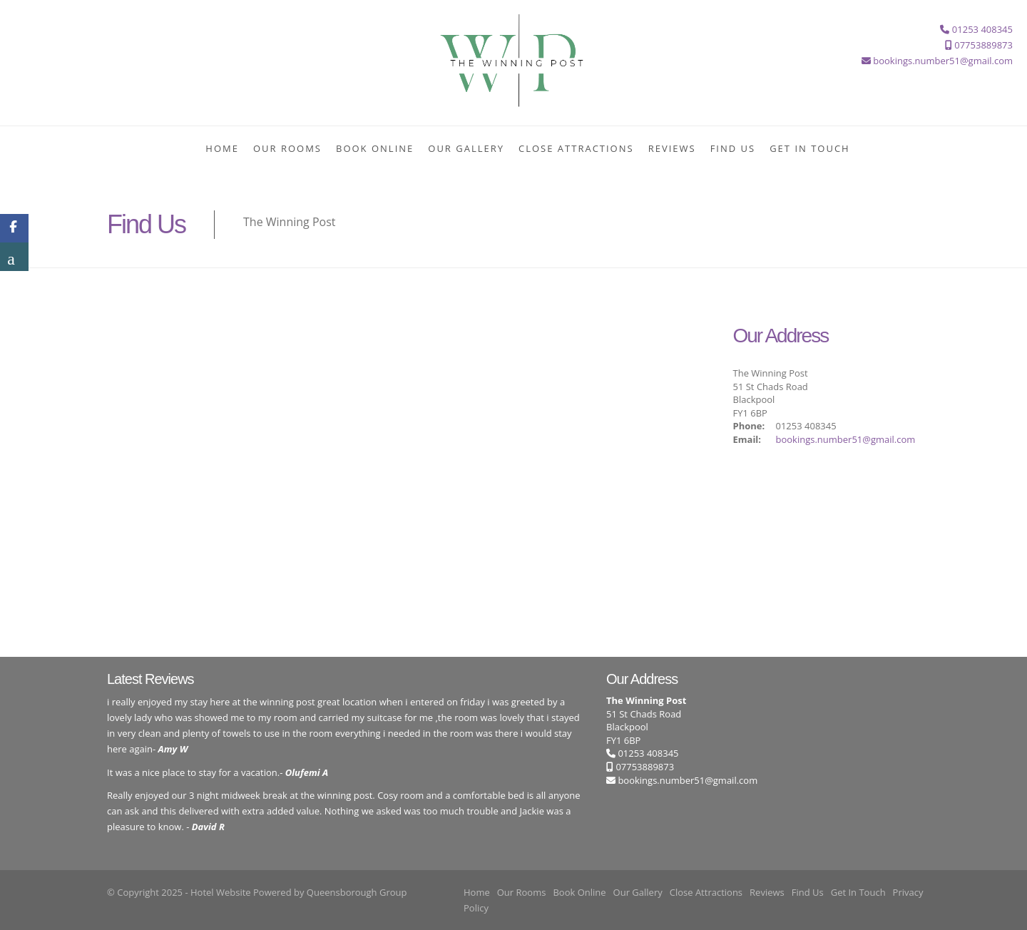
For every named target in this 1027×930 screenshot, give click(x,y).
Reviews (672, 148)
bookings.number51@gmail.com (846, 439)
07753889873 (640, 766)
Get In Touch (810, 148)
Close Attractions (576, 148)
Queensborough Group (357, 892)
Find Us (733, 148)
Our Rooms (287, 148)
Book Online (375, 148)
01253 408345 (642, 753)
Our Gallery (466, 148)
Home (222, 148)
